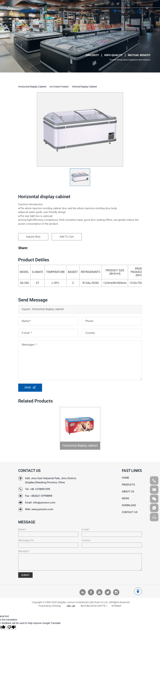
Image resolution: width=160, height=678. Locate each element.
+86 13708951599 (40, 489)
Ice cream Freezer (59, 86)
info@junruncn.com (44, 502)
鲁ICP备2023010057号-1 (94, 605)
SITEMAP (116, 605)
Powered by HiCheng (50, 605)
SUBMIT (25, 575)
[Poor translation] (11, 627)
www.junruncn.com (42, 509)
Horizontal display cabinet (32, 86)
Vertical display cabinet (84, 86)
